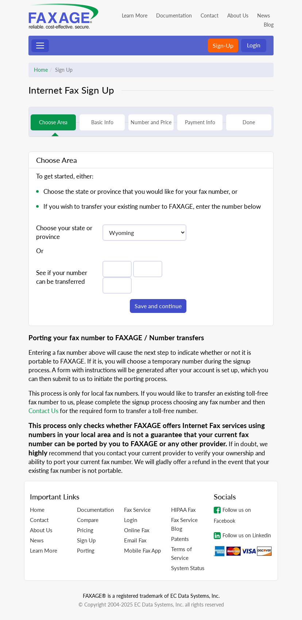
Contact (209, 15)
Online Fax (136, 530)
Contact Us (43, 411)
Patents (180, 538)
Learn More (134, 15)
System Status (188, 568)
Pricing (85, 530)
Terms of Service (181, 553)
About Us (237, 15)
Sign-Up (223, 45)
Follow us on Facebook (232, 515)
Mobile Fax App (142, 550)
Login (253, 45)
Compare (87, 520)
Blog (269, 24)
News (263, 15)
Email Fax (135, 540)
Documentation (174, 15)
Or (39, 251)
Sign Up (86, 540)
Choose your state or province (64, 232)
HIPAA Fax (183, 509)
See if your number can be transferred (61, 277)
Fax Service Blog (184, 524)
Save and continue (158, 305)
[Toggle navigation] (40, 45)
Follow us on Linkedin (242, 535)
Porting (85, 550)
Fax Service (137, 509)
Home (41, 70)
